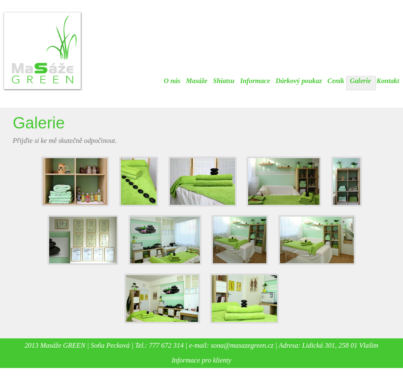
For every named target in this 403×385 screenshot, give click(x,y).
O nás (172, 81)
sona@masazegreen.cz (242, 345)
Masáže (196, 81)
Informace (255, 81)
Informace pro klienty (202, 360)
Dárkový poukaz (299, 81)
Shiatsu (224, 81)
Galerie (360, 81)
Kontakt (388, 81)
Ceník (335, 81)
